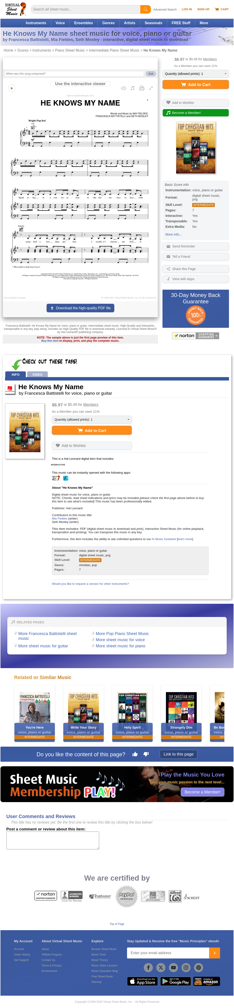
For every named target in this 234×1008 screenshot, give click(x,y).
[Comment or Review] (52, 840)
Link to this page (179, 754)
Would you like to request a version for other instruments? (90, 583)
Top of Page (117, 924)
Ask (150, 73)
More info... (173, 234)
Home (8, 50)
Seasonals (153, 23)
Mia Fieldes (59, 518)
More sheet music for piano (120, 646)
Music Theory (99, 960)
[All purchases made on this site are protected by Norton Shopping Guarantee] (195, 335)
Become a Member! (203, 792)
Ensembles (83, 23)
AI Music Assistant (164, 539)
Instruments (36, 23)
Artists (129, 23)
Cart (222, 9)
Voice (60, 23)
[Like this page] (135, 755)
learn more (185, 539)
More (204, 23)
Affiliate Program (52, 954)
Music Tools (98, 954)
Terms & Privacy (51, 965)
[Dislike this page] (146, 755)
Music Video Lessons (104, 965)
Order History (22, 954)
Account (19, 949)
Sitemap (96, 982)
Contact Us (48, 960)
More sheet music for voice (120, 640)
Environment (49, 971)
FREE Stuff (181, 23)
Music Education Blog (104, 971)
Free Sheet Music (102, 976)
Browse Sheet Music (103, 949)
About (45, 949)
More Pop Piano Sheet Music (122, 633)
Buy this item (49, 340)
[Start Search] (145, 9)
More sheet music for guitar (43, 646)
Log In (187, 9)
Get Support (21, 960)
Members (210, 59)
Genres (108, 23)
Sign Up (203, 9)
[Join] (214, 953)
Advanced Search (165, 9)
